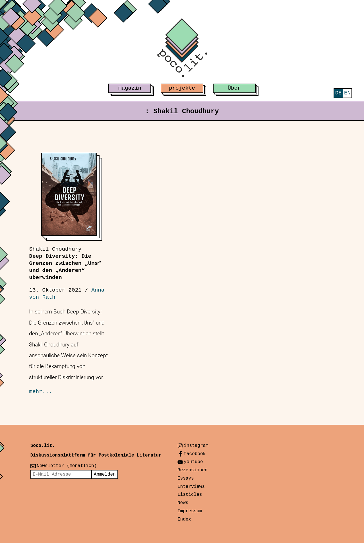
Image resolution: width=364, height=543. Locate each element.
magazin (129, 88)
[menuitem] (338, 93)
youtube (193, 461)
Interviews (191, 486)
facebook (195, 454)
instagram (196, 445)
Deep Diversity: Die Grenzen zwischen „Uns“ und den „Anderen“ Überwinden (65, 263)
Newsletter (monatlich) (67, 465)
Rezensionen (192, 470)
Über (234, 88)
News (182, 502)
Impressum (189, 511)
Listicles (189, 494)
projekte (182, 88)
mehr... (40, 392)
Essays (185, 478)
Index (184, 519)
